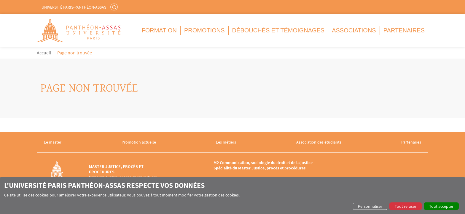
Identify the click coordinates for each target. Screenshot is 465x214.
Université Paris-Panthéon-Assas (74, 7)
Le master (52, 142)
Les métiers (226, 142)
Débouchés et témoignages (278, 30)
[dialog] (232, 195)
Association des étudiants (318, 142)
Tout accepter (441, 206)
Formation (159, 30)
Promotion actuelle (139, 142)
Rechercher (115, 7)
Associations (354, 30)
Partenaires (404, 30)
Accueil (44, 53)
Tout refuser (405, 206)
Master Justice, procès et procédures (116, 169)
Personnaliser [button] (370, 206)
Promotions (204, 30)
